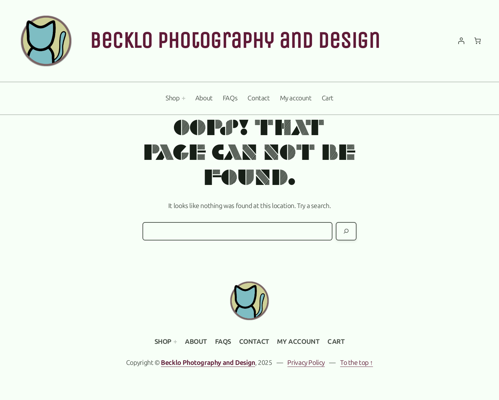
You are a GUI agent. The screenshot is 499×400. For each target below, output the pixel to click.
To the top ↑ (356, 363)
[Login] (461, 41)
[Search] (346, 231)
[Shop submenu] (183, 98)
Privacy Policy (306, 363)
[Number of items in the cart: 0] (477, 41)
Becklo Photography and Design (235, 40)
